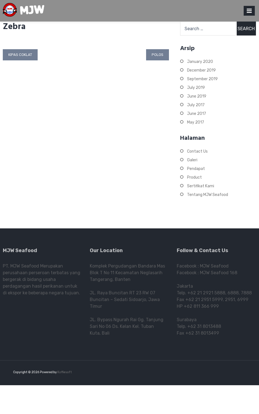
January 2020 (200, 61)
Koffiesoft (63, 372)
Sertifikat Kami (200, 186)
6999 (242, 300)
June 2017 (196, 113)
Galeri (192, 160)
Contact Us (197, 151)
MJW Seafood (214, 267)
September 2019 (202, 79)
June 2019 (196, 96)
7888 (246, 294)
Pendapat (196, 168)
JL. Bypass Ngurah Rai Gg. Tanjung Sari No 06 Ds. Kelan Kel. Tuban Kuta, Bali (126, 327)
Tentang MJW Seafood (207, 194)
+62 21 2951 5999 (204, 300)
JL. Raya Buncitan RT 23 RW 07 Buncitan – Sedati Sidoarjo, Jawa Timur (125, 300)
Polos (157, 55)
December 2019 (201, 70)
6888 (233, 294)
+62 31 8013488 (204, 327)
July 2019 (196, 87)
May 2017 (195, 122)
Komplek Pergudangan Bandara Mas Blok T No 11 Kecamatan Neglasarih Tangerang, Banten (127, 273)
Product (194, 177)
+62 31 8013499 (202, 334)
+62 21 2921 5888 (206, 294)
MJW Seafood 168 (218, 273)
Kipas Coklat (20, 55)
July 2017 (196, 105)
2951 (230, 300)
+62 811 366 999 (201, 307)
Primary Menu (249, 12)
